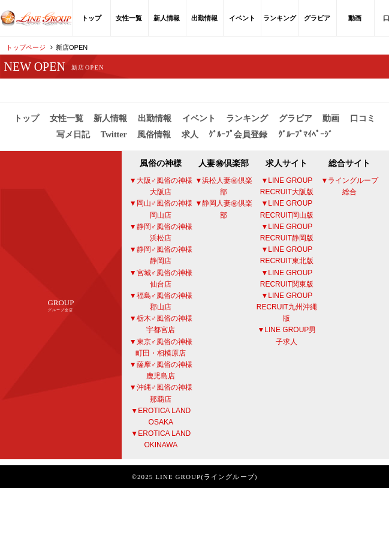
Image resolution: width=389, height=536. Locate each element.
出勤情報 (204, 18)
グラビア (317, 18)
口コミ (362, 118)
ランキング (279, 18)
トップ (91, 18)
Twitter (114, 134)
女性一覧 (129, 18)
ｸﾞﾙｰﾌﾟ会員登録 (238, 134)
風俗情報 (154, 134)
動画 (354, 18)
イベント (242, 18)
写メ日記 (73, 134)
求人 (190, 134)
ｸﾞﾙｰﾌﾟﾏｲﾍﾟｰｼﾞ (305, 134)
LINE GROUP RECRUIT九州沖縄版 (287, 307)
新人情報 (166, 18)
